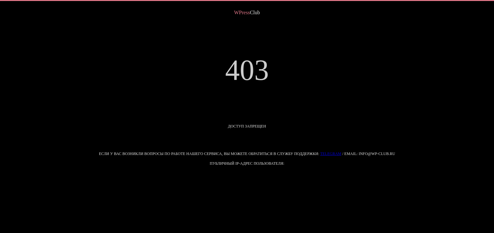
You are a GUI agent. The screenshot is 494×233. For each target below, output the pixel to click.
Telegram (330, 153)
